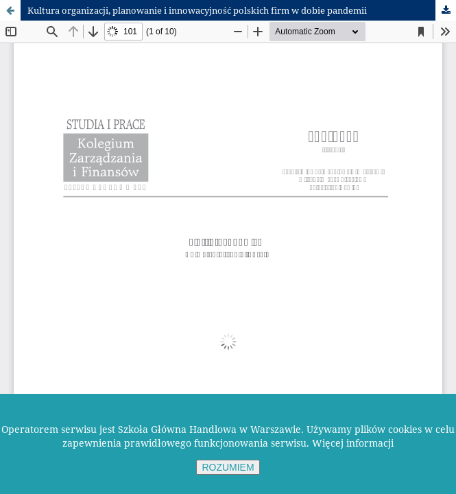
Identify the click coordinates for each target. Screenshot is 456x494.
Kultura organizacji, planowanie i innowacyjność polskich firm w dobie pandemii (197, 10)
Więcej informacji (353, 442)
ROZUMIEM (228, 467)
